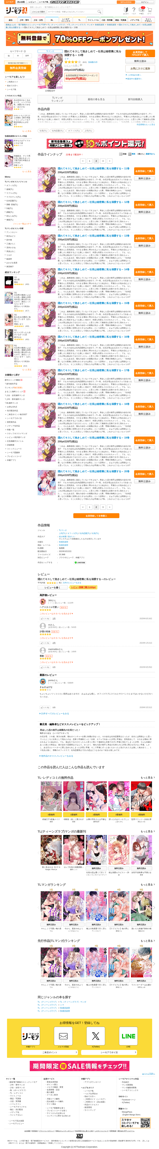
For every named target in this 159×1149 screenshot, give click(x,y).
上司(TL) (88, 131)
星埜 (51, 821)
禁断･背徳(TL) (12, 204)
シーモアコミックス (65, 20)
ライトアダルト (148, 20)
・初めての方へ (89, 1096)
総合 (11, 20)
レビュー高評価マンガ (16, 437)
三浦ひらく (11, 244)
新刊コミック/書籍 (14, 380)
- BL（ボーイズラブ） (18, 1090)
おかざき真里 (11, 263)
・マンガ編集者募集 (128, 1088)
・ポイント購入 (51, 1084)
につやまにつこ (73, 931)
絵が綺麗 (62, 536)
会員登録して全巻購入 (96, 516)
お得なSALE (12, 407)
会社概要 (27, 1131)
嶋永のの (141, 931)
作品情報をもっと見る (146, 124)
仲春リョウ (18, 165)
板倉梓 (9, 259)
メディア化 (134, 20)
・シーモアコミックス (129, 1090)
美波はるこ (11, 251)
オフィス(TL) (11, 185)
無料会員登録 (125, 2)
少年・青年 (24, 20)
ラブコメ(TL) (11, 193)
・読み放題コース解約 (54, 1101)
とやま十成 (18, 143)
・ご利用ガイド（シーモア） (94, 1099)
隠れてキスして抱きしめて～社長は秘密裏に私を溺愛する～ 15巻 (93, 303)
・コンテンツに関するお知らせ (58, 1116)
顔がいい (71, 536)
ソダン (88, 875)
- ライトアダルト (16, 1115)
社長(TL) (43, 131)
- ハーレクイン (15, 1104)
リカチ (9, 255)
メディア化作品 (13, 426)
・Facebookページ (128, 1100)
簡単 (131, 154)
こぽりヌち (119, 821)
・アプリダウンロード (92, 1082)
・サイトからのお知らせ (55, 1113)
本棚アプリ (11, 460)
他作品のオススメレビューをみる (57, 756)
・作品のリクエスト (91, 1105)
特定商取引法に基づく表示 (84, 1131)
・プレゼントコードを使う (56, 1111)
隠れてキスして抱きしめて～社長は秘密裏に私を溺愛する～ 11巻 (93, 168)
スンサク (95, 875)
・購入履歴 (49, 1092)
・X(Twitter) (125, 1102)
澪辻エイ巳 (141, 821)
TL (79, 20)
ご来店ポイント (49, 1052)
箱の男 (17, 279)
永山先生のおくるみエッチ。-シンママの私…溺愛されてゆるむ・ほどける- (22, 103)
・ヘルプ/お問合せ (90, 1094)
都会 (16, 282)
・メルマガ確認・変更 (54, 1087)
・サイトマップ (89, 1110)
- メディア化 (14, 1112)
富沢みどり (11, 236)
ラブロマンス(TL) (13, 197)
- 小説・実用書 (15, 1101)
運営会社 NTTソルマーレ (126, 1131)
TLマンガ (50, 51)
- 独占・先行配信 (16, 1109)
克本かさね (11, 247)
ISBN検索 (113, 1131)
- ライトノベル (15, 1096)
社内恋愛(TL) (11, 201)
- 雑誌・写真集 (15, 1098)
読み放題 (21, 2)
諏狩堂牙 (96, 821)
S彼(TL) (9, 208)
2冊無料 (96, 815)
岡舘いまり (18, 324)
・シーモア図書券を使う (55, 1108)
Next (153, 799)
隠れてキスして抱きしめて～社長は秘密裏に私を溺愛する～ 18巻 (93, 404)
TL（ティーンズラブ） (57, 25)
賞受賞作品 (11, 422)
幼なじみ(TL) (11, 216)
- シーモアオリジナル (18, 1107)
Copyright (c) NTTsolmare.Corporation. (79, 1147)
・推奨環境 (87, 1107)
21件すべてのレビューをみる (55, 713)
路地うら (119, 931)
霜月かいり (18, 306)
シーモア (9, 2)
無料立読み (96, 868)
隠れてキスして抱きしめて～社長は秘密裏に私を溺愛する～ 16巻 (93, 336)
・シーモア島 (88, 1091)
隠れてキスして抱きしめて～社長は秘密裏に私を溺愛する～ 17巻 (93, 370)
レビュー (32, 2)
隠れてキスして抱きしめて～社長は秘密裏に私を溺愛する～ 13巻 (93, 235)
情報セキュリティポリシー (65, 1131)
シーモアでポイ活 (14, 418)
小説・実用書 (107, 20)
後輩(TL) (9, 189)
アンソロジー (11, 232)
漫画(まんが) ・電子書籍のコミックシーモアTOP (26, 25)
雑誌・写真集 (120, 20)
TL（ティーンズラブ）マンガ (80, 25)
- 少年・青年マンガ (17, 1085)
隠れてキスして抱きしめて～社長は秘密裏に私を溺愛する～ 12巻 (93, 202)
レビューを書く (71, 65)
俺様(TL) (9, 220)
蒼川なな (17, 337)
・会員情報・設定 (52, 1090)
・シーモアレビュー (15, 1123)
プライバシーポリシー (46, 1131)
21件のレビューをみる (72, 583)
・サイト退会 (50, 1104)
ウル (51, 931)
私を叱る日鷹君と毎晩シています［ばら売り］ (22, 319)
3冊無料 (51, 815)
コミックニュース (14, 449)
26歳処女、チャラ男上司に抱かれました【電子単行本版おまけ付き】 (22, 159)
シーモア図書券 (13, 452)
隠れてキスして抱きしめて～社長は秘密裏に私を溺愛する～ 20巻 (93, 471)
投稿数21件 (81, 62)
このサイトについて (101, 1131)
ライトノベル (93, 20)
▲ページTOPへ (148, 1074)
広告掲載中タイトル (15, 441)
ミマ (66, 58)
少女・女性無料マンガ (15, 395)
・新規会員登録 (51, 1082)
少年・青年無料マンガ (15, 399)
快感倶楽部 (99, 25)
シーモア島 (43, 2)
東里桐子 (10, 267)
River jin (54, 869)
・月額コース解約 (52, 1099)
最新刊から (150, 154)
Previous (39, 799)
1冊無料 (73, 815)
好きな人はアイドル (22, 140)
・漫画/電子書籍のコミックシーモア (22, 1082)
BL (52, 20)
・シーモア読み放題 (15, 1121)
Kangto (47, 869)
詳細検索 (10, 445)
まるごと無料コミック (15, 391)
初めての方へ (12, 86)
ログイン (144, 2)
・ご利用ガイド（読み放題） (94, 1102)
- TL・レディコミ (16, 1093)
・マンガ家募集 (126, 1085)
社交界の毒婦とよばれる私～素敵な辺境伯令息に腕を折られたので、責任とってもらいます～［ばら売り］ (22, 353)
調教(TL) (9, 212)
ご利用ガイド (12, 82)
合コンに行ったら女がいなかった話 (22, 333)
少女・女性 (38, 20)
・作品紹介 (124, 1082)
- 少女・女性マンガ (17, 1088)
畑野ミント (74, 869)
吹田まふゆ (141, 987)
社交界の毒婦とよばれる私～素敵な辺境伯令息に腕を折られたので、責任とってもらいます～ (22, 299)
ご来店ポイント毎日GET (17, 414)
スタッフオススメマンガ (17, 433)
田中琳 (9, 240)
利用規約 (35, 1131)
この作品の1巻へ (134, 75)
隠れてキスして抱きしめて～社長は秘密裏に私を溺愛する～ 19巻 (93, 437)
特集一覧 (10, 430)
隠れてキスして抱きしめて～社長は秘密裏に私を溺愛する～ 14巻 (93, 269)
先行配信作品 (12, 411)
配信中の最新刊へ (134, 79)
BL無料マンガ (12, 403)
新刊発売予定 (11, 384)
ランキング (13, 388)
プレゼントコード (14, 456)
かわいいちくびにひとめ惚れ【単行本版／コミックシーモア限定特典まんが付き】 (22, 120)
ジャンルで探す (38, 12)
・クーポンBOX (51, 1095)
